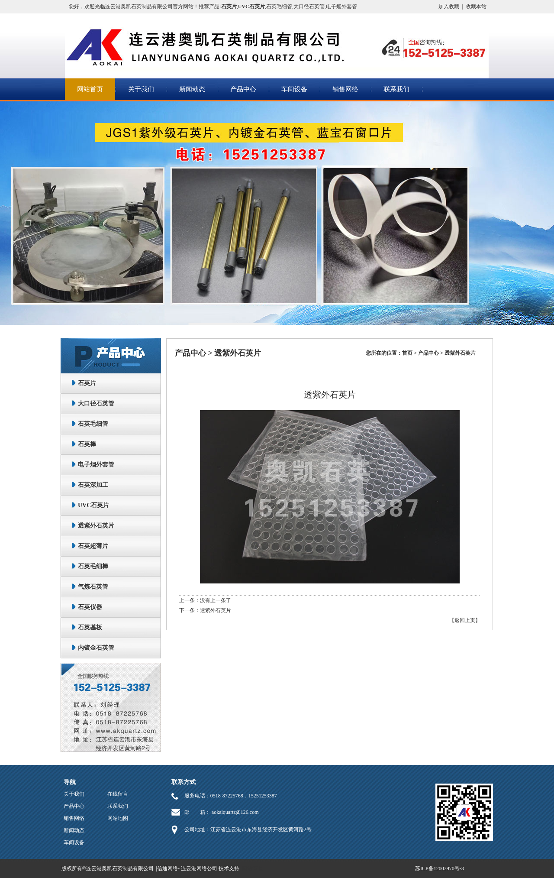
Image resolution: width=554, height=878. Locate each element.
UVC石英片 (93, 505)
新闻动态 (192, 89)
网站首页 (90, 89)
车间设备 (294, 89)
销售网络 (345, 89)
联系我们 (396, 89)
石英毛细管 (279, 6)
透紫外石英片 (96, 525)
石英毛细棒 (93, 566)
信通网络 (167, 868)
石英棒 (87, 444)
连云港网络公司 (199, 868)
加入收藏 (448, 6)
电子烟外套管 (341, 6)
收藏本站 (476, 6)
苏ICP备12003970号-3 (439, 868)
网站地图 (117, 818)
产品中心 (243, 89)
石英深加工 (93, 485)
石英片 (87, 383)
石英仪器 (90, 607)
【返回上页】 (464, 620)
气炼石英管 (93, 586)
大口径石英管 (309, 6)
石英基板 (90, 627)
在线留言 (117, 794)
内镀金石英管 (96, 648)
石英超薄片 (93, 546)
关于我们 (141, 89)
